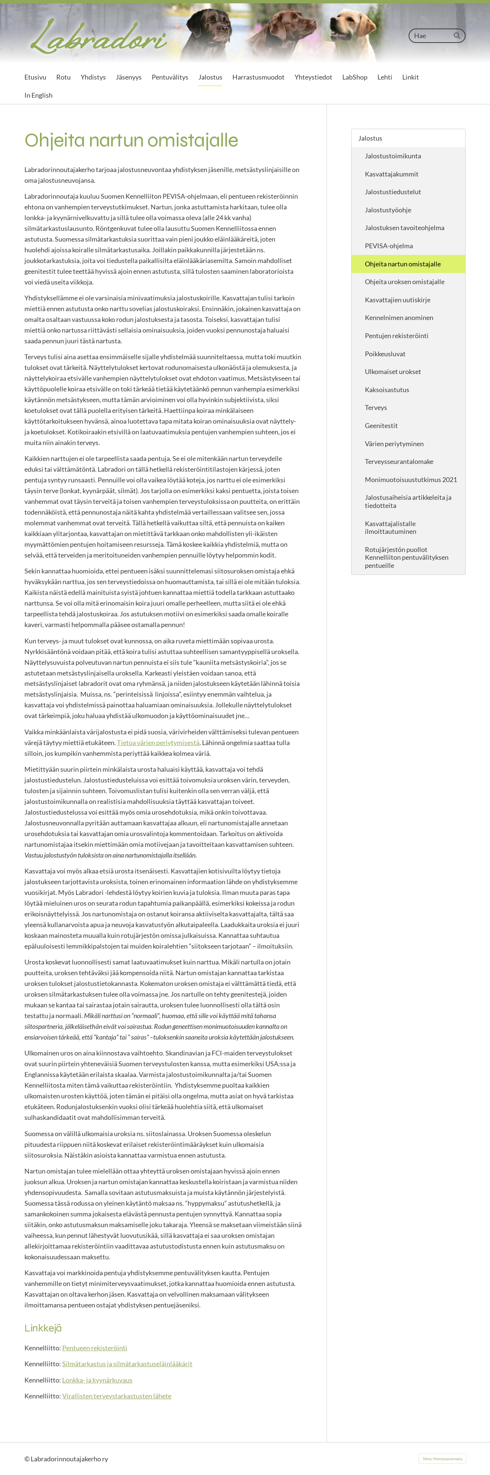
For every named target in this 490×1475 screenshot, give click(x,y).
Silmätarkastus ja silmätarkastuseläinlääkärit (127, 1364)
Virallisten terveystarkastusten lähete (116, 1396)
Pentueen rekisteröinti (94, 1348)
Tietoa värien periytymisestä (158, 742)
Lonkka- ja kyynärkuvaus (97, 1380)
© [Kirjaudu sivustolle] (27, 1459)
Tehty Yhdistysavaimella (442, 1459)
